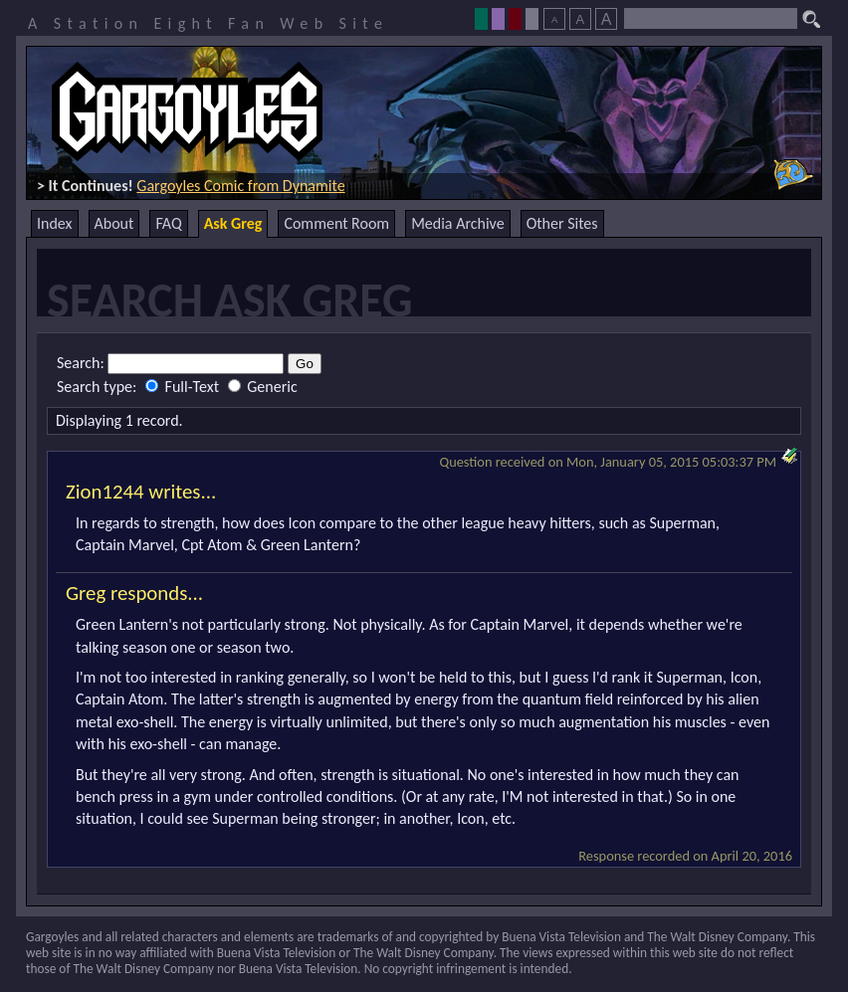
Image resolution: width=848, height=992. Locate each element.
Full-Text (184, 386)
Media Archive (457, 223)
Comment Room (336, 223)
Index (55, 223)
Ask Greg (233, 223)
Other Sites (562, 223)
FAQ (168, 223)
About (114, 223)
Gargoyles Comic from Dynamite (240, 185)
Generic (263, 386)
